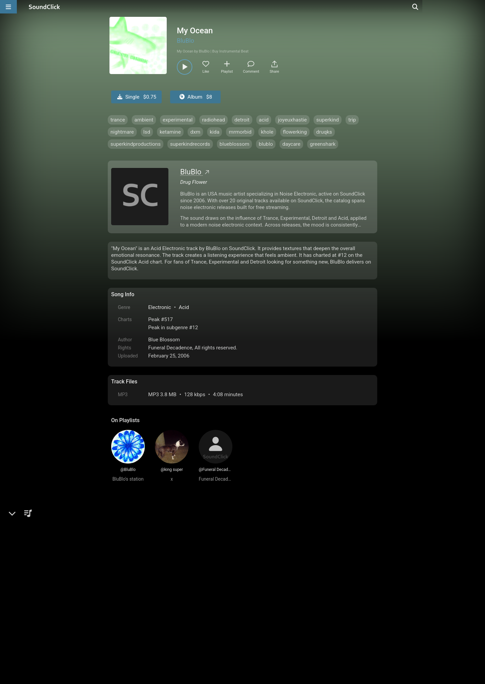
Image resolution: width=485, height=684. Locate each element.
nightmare (122, 132)
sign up (137, 534)
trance (117, 120)
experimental (178, 120)
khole (267, 132)
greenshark (322, 144)
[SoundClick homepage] (44, 6)
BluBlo (185, 40)
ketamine (170, 132)
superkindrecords (190, 144)
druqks (324, 132)
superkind (327, 120)
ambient (143, 120)
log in (162, 534)
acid (264, 120)
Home (121, 608)
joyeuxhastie (292, 120)
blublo (266, 144)
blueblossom (234, 144)
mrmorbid (240, 132)
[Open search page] (478, 6)
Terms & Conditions (173, 608)
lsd (146, 132)
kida (215, 132)
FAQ (139, 608)
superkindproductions (135, 144)
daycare (291, 144)
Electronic (159, 307)
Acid (184, 307)
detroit (242, 120)
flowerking (295, 132)
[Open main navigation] (8, 6)
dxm (195, 132)
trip (352, 120)
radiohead (213, 120)
